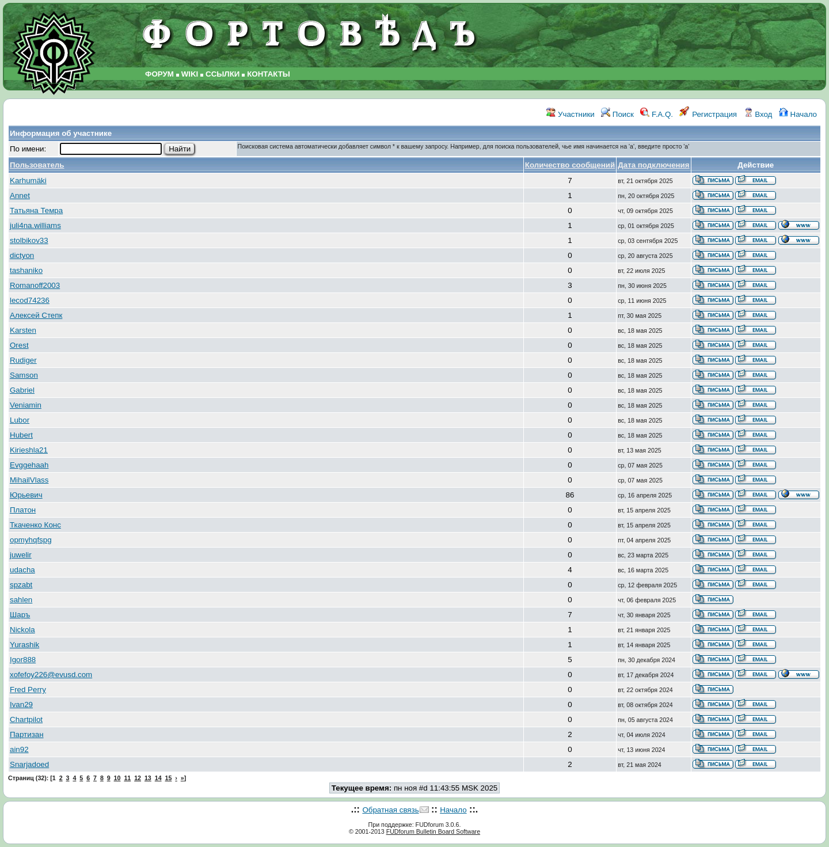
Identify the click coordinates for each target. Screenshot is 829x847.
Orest (19, 345)
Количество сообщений (570, 165)
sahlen (21, 599)
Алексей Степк (36, 315)
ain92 (19, 749)
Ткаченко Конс (35, 525)
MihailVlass (29, 480)
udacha (22, 569)
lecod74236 (30, 300)
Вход (758, 114)
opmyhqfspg (31, 539)
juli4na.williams (35, 225)
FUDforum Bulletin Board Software (433, 831)
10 (117, 777)
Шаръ (20, 614)
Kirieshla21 (29, 450)
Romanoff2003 (35, 285)
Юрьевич (26, 495)
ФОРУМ (159, 74)
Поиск (617, 114)
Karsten (23, 330)
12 (137, 777)
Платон (23, 510)
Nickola (22, 629)
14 (158, 777)
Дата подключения (653, 165)
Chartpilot (26, 719)
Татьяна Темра (36, 210)
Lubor (19, 420)
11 (127, 777)
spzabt (21, 584)
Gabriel (22, 390)
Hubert (21, 435)
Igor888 (23, 659)
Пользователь (37, 165)
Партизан (27, 734)
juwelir (21, 554)
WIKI (190, 74)
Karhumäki (28, 180)
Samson (24, 375)
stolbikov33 (29, 240)
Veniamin (25, 405)
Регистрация (708, 114)
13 (147, 777)
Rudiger (23, 360)
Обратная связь (390, 810)
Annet (20, 195)
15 (168, 777)
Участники (570, 114)
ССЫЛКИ (222, 74)
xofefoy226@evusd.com (51, 674)
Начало (798, 114)
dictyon (22, 255)
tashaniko (26, 270)
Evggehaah (29, 465)
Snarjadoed (29, 764)
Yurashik (24, 644)
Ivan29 (21, 704)
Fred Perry (28, 689)
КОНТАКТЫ (268, 74)
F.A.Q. (656, 114)
